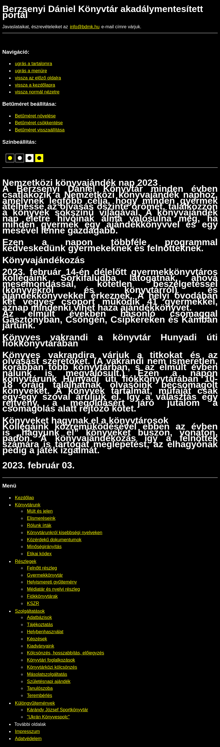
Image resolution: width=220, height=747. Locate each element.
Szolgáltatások (30, 611)
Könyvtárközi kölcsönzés (52, 667)
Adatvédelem (28, 738)
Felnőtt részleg (42, 568)
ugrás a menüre (31, 70)
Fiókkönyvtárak (42, 596)
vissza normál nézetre (37, 91)
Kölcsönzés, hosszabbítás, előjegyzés (65, 652)
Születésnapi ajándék (48, 681)
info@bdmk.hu (84, 26)
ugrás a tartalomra (33, 63)
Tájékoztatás (40, 624)
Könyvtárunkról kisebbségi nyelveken (64, 532)
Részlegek (25, 561)
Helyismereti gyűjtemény (52, 582)
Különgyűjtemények (35, 703)
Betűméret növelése (35, 115)
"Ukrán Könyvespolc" (48, 716)
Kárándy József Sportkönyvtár (57, 709)
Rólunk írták (39, 525)
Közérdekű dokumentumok (54, 539)
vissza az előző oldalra (38, 77)
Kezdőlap (24, 497)
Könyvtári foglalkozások (51, 660)
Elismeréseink (41, 518)
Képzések (37, 638)
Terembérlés (39, 695)
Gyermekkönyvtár (45, 575)
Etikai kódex (39, 553)
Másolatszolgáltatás (47, 674)
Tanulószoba (40, 688)
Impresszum (27, 731)
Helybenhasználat (45, 631)
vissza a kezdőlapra (35, 85)
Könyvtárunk (27, 504)
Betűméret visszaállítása (39, 129)
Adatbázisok (39, 617)
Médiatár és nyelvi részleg (53, 589)
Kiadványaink (40, 646)
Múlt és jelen (40, 511)
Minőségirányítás (44, 546)
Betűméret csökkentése (39, 122)
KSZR (33, 603)
